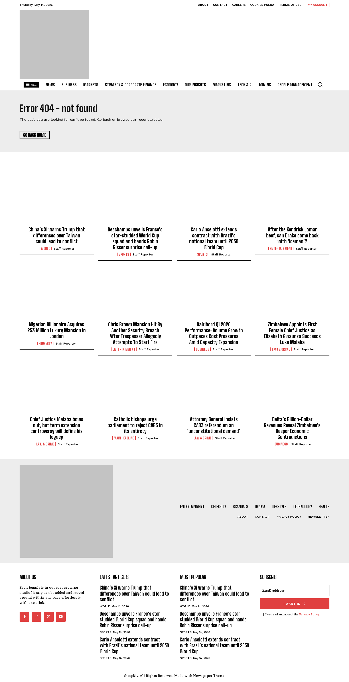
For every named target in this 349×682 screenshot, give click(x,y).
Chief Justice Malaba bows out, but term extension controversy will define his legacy (56, 428)
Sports (124, 254)
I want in (295, 604)
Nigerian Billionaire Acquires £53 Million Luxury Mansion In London (56, 330)
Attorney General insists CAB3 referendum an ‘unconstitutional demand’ (213, 425)
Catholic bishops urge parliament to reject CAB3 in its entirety (135, 425)
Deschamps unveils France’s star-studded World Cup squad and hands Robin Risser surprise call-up (135, 238)
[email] (294, 590)
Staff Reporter (64, 248)
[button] (320, 84)
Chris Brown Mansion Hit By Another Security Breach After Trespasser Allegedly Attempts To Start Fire (135, 333)
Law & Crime (281, 349)
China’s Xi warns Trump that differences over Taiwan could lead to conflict (56, 235)
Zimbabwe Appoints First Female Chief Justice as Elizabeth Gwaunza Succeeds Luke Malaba (292, 333)
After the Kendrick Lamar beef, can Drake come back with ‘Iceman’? (292, 235)
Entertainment (281, 248)
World (45, 248)
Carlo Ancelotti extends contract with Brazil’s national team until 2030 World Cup (213, 238)
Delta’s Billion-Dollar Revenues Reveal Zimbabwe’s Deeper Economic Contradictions (292, 428)
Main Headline (124, 438)
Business (202, 349)
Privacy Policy (309, 614)
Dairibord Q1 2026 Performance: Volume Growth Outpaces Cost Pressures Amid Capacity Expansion (214, 333)
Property (45, 343)
